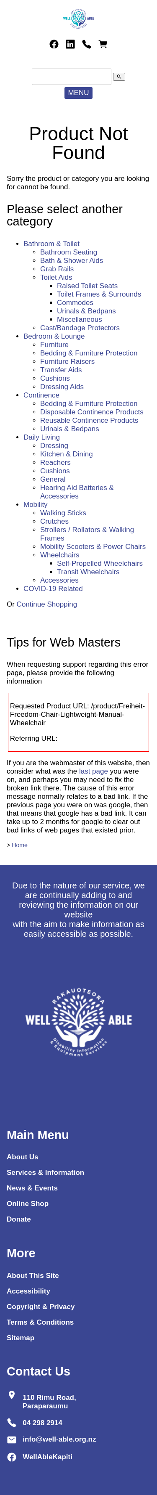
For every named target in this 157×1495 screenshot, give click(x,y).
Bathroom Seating (68, 252)
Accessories (59, 580)
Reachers (55, 463)
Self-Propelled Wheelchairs (100, 563)
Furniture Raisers (67, 362)
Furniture (54, 345)
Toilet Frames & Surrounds (99, 294)
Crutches (54, 521)
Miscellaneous (79, 319)
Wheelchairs (60, 555)
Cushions (55, 378)
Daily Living (41, 437)
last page (93, 771)
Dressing (54, 446)
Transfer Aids (61, 370)
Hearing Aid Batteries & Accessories (77, 492)
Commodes (75, 303)
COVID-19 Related (53, 589)
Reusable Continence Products (89, 420)
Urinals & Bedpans (86, 311)
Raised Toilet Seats (87, 286)
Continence (41, 395)
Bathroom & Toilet (51, 244)
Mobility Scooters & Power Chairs (93, 547)
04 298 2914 (42, 1422)
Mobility (35, 505)
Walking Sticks (63, 513)
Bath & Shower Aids (71, 261)
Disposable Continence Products (92, 412)
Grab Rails (57, 269)
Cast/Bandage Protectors (80, 328)
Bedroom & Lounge (54, 336)
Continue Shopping (47, 604)
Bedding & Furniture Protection (88, 353)
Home (20, 845)
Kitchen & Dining (66, 454)
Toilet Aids (56, 277)
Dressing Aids (62, 387)
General (52, 479)
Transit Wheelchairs (88, 572)
